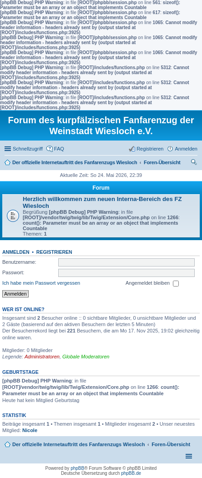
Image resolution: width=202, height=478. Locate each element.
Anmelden (16, 252)
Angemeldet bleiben (152, 283)
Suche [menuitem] (194, 163)
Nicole (29, 430)
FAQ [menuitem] (59, 148)
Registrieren (54, 252)
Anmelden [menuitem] (186, 148)
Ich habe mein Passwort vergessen (41, 283)
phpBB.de (131, 473)
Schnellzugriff (28, 148)
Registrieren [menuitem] (149, 148)
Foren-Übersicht (171, 444)
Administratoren (42, 356)
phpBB (77, 468)
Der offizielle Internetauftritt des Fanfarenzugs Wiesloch (78, 444)
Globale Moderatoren (85, 356)
